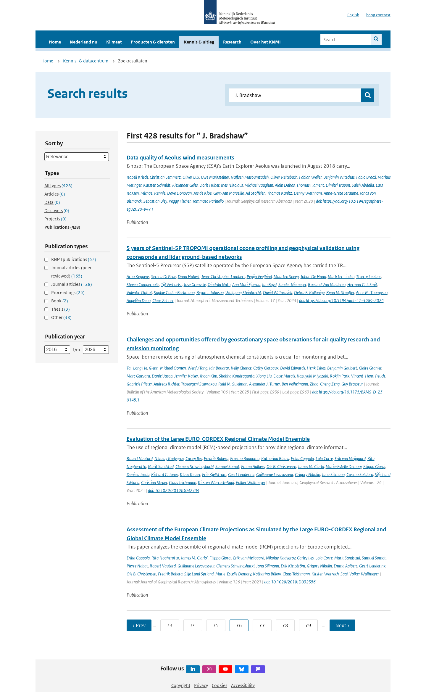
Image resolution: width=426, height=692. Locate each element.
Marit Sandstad (161, 466)
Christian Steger (154, 482)
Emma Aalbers (253, 466)
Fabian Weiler (310, 177)
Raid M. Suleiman (232, 384)
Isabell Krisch (137, 177)
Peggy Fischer (180, 201)
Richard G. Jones (164, 474)
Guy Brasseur (352, 384)
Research (232, 42)
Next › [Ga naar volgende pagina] (342, 625)
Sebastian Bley (155, 201)
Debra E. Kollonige (309, 292)
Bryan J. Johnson (210, 292)
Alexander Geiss (185, 185)
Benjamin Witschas (338, 177)
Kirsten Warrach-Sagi (216, 482)
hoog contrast (378, 14)
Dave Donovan (179, 193)
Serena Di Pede (163, 276)
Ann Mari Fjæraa (246, 284)
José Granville (195, 284)
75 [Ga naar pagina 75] (216, 625)
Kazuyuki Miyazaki (312, 376)
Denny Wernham (308, 193)
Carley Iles (193, 458)
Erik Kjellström (214, 474)
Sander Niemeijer (292, 284)
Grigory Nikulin (307, 474)
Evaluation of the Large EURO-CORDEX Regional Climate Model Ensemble (218, 438)
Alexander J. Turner (264, 384)
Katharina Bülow (275, 458)
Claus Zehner (163, 300)
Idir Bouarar (219, 368)
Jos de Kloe (202, 193)
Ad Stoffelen (255, 193)
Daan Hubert (189, 276)
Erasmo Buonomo (244, 458)
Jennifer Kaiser (186, 376)
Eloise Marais (284, 376)
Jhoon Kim (208, 376)
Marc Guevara (138, 376)
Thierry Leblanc (368, 276)
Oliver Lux (191, 177)
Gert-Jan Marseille (228, 193)
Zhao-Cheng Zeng (325, 384)
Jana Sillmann (333, 474)
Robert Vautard (140, 458)
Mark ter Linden (341, 276)
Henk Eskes (316, 368)
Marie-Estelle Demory (344, 466)
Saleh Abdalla (363, 185)
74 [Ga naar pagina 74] (193, 625)
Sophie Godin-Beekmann (174, 292)
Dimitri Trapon (338, 185)
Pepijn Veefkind (259, 276)
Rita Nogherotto (165, 558)
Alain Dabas (285, 185)
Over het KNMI (265, 42)
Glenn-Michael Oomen (167, 368)
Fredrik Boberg (216, 458)
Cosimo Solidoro (359, 474)
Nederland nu (83, 42)
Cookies (219, 685)
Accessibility (243, 685)
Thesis (60, 309)
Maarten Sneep (286, 276)
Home (55, 42)
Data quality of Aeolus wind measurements (180, 157)
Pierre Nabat (137, 566)
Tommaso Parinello (208, 201)
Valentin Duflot (139, 292)
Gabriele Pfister (139, 384)
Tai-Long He (137, 368)
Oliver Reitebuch (283, 177)
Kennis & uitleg (199, 42)
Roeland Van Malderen (327, 284)
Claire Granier (370, 368)
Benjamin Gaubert (342, 368)
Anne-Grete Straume (341, 193)
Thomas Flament (310, 185)
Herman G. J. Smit (362, 284)
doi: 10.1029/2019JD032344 (173, 490)
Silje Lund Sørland (199, 574)
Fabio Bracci (366, 177)
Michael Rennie (153, 193)
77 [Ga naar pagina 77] (262, 625)
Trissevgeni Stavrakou (199, 384)
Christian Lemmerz (165, 177)
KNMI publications (73, 259)
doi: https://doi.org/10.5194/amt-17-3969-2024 (341, 300)
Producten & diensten (153, 42)
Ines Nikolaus (232, 185)
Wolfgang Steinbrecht (243, 292)
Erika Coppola (302, 458)
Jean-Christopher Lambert (223, 276)
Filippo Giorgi (374, 466)
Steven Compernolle (143, 284)
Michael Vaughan (259, 185)
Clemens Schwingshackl (194, 466)
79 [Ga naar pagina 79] (308, 625)
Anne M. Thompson (372, 292)
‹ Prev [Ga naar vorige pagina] (139, 625)
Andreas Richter (166, 384)
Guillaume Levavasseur (274, 474)
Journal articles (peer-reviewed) (72, 272)
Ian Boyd (269, 284)
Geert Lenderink (241, 474)
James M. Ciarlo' (194, 558)
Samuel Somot (227, 466)
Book (59, 301)
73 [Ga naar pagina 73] (170, 625)
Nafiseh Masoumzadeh (250, 177)
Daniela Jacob (138, 474)
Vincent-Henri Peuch (368, 376)
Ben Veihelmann (295, 384)
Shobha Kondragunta (236, 376)
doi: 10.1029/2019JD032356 (290, 582)
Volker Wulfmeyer (250, 482)
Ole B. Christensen (281, 466)
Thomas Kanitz (279, 193)
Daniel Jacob (162, 376)
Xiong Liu (264, 376)
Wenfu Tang (197, 368)
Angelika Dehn (139, 300)
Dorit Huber (209, 185)
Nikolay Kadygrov (169, 458)
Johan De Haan (313, 276)
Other (61, 317)
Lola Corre (324, 458)
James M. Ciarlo (311, 466)
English (353, 14)
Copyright (180, 685)
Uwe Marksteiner (215, 177)
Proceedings (68, 292)
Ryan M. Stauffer (340, 292)
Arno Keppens (138, 276)
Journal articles (71, 284)
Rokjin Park (339, 376)
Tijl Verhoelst (171, 284)
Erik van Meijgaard (350, 458)
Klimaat (114, 42)
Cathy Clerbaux (265, 368)
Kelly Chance (241, 368)
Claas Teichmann (182, 482)
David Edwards (292, 368)
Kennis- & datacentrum (85, 61)
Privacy (201, 685)
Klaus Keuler (190, 474)
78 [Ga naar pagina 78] (285, 625)
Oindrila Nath (219, 284)
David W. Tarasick (277, 292)
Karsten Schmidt (156, 185)
